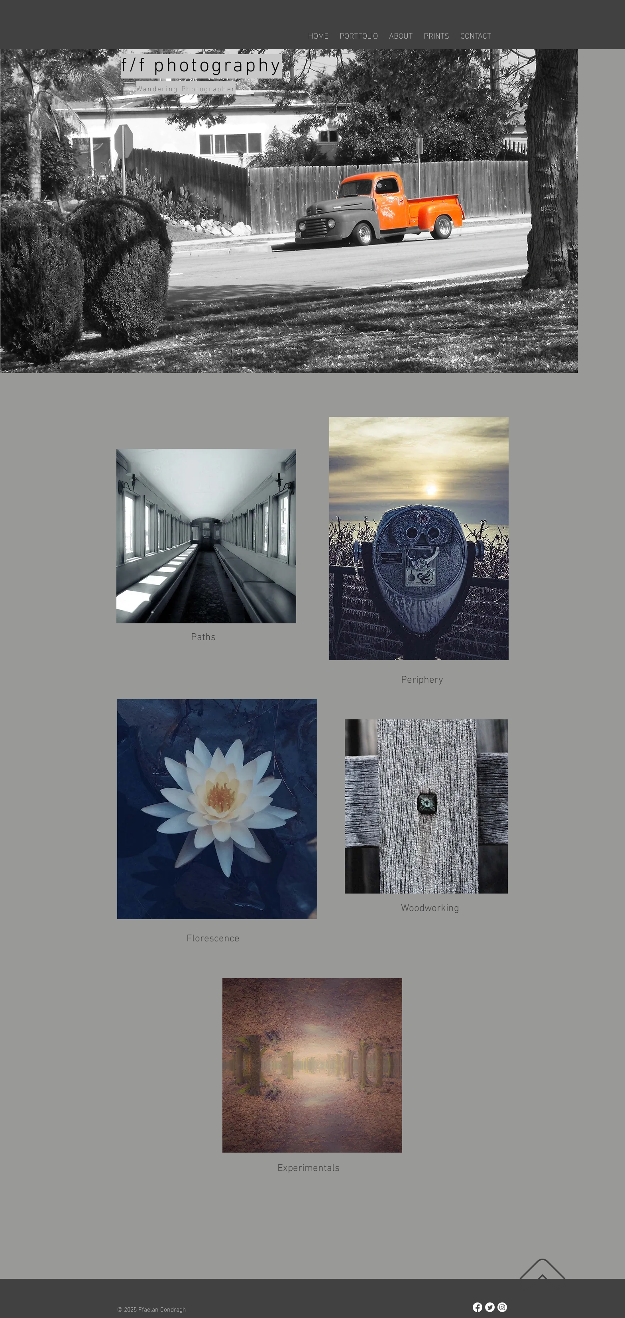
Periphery (422, 680)
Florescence (213, 939)
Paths (203, 638)
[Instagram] (502, 1307)
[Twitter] (490, 1307)
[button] (359, 35)
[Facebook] (477, 1307)
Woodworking (430, 909)
